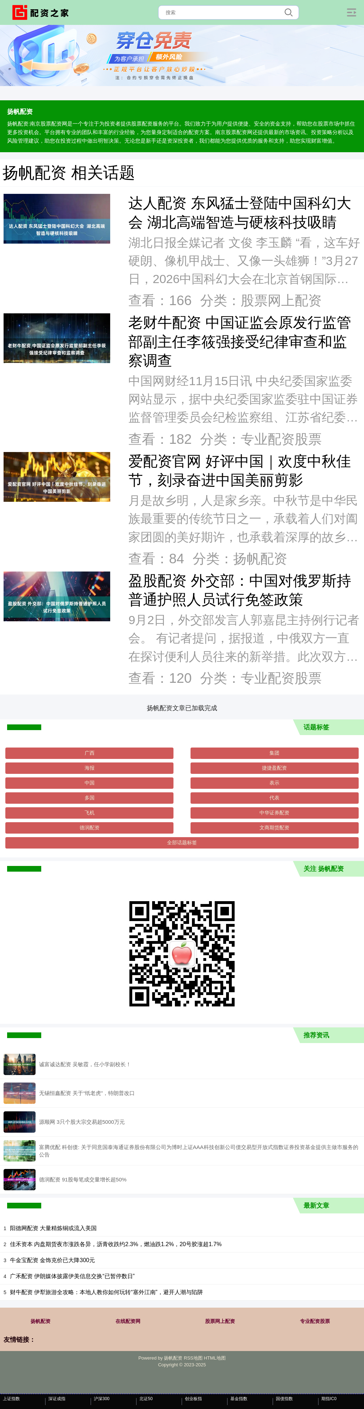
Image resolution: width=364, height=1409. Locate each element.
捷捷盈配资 (274, 768)
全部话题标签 (182, 842)
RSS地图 (193, 1358)
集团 (274, 753)
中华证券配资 (274, 812)
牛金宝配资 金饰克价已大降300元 (52, 1260)
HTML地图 (214, 1358)
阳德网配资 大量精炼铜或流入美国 (53, 1228)
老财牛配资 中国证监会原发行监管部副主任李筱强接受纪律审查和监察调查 (239, 341)
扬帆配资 (40, 1321)
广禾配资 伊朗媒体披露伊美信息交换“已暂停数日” (72, 1276)
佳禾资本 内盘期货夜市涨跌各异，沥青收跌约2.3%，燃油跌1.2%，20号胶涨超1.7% (116, 1244)
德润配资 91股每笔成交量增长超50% (83, 1179)
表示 (274, 783)
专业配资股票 (315, 1321)
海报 (90, 768)
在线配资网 (128, 1321)
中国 (90, 783)
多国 (90, 798)
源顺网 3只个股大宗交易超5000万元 (82, 1122)
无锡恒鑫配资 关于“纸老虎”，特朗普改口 (87, 1093)
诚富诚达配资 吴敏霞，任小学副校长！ (85, 1064)
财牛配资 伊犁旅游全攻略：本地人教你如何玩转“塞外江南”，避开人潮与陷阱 (106, 1292)
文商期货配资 (274, 827)
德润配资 (90, 827)
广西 (90, 753)
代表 (274, 798)
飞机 (90, 812)
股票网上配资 (220, 1321)
